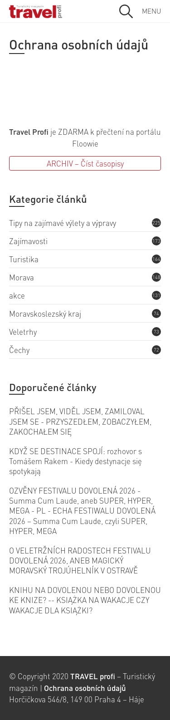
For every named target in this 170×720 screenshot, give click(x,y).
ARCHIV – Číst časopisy (85, 163)
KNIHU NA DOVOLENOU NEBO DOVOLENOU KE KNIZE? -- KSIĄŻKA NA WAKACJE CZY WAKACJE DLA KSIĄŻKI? (85, 600)
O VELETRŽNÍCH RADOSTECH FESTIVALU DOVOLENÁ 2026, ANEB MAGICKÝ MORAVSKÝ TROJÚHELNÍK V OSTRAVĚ (80, 560)
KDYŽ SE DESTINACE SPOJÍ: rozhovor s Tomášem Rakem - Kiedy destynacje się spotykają (75, 461)
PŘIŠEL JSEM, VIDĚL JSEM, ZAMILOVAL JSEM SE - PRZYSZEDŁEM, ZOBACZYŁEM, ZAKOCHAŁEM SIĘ (80, 421)
